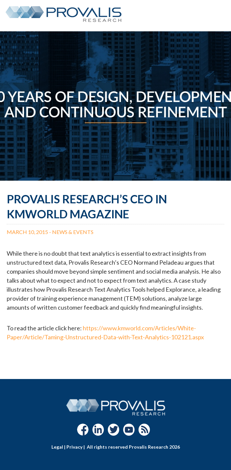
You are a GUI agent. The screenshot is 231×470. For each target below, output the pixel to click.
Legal (57, 447)
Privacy (74, 447)
